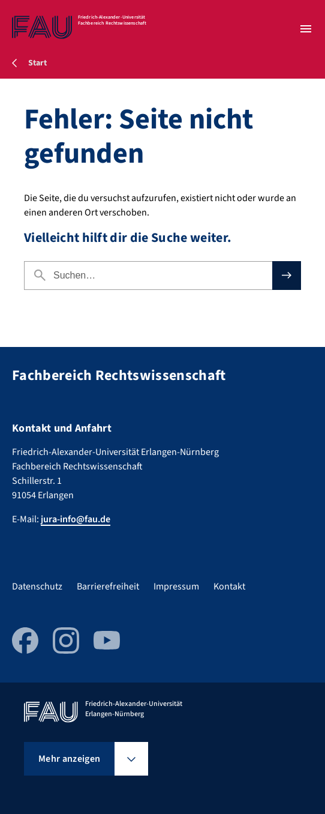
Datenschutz (37, 586)
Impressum (176, 586)
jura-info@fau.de (75, 519)
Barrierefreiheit (108, 586)
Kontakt (229, 586)
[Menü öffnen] (306, 29)
